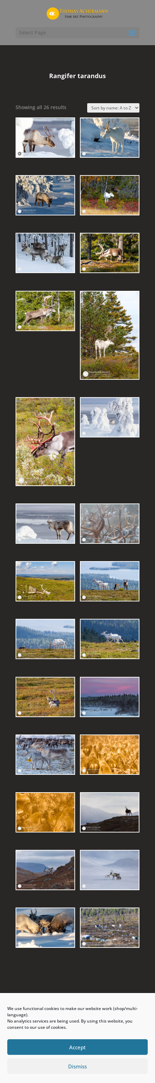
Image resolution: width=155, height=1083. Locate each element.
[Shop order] (113, 108)
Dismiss (77, 1066)
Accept (77, 1047)
